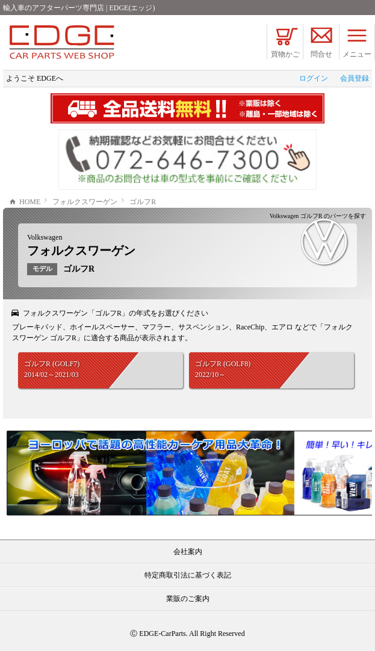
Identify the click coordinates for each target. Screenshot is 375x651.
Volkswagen (44, 237)
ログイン (313, 78)
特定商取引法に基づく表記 (187, 575)
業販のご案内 (187, 598)
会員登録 (354, 78)
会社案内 (187, 551)
